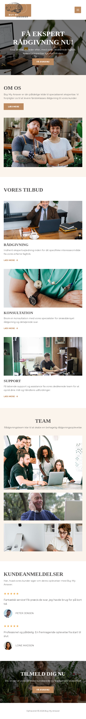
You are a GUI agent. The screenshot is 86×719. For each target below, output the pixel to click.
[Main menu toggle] (78, 10)
